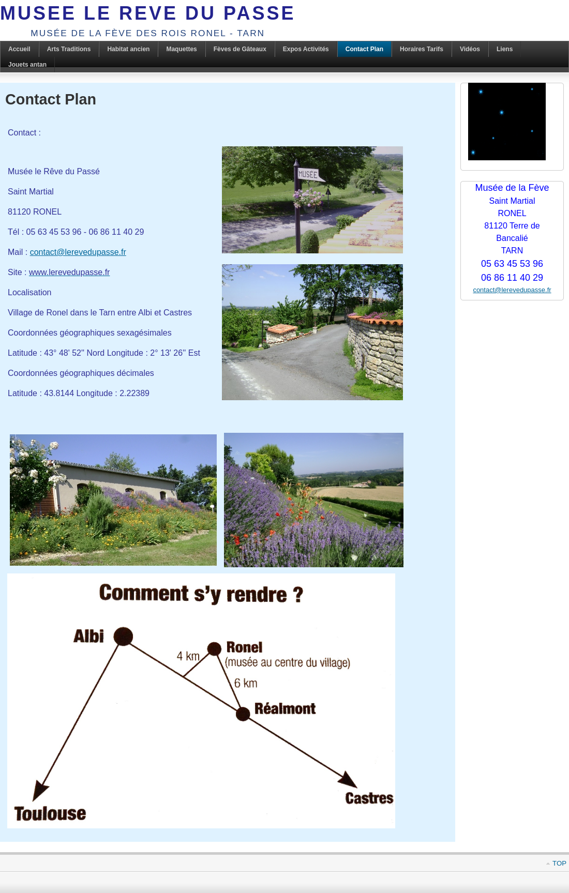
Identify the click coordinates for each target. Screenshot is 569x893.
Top (559, 863)
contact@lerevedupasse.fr (78, 252)
